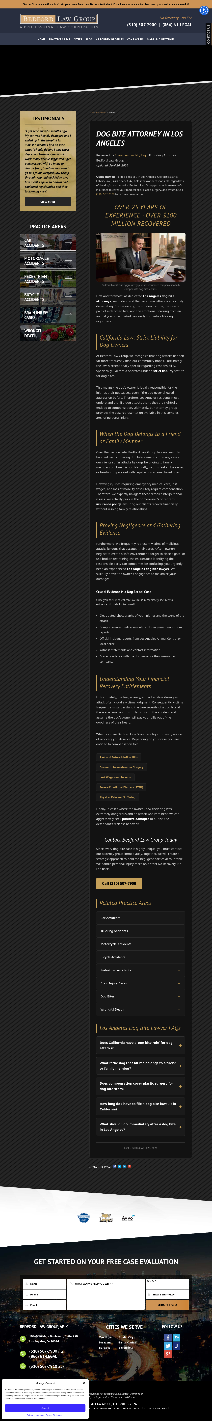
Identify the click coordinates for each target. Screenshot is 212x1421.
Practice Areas (59, 40)
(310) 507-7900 (141, 24)
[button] (83, 1383)
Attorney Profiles (110, 40)
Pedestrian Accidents (141, 970)
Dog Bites (141, 996)
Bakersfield (126, 1347)
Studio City (126, 1337)
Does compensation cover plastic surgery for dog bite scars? (136, 1086)
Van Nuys (105, 1337)
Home (41, 40)
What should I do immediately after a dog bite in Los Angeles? (138, 1127)
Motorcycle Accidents (141, 944)
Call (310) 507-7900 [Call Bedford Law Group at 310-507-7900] (119, 883)
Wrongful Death (141, 1009)
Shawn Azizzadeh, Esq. (131, 155)
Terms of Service (132, 1408)
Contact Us (135, 40)
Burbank (104, 1347)
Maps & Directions (161, 40)
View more (48, 202)
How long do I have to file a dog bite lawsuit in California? (138, 1106)
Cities (78, 40)
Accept (45, 1408)
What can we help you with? (106, 1294)
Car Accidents (141, 918)
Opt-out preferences (35, 1415)
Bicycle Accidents (141, 957)
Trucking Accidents (141, 931)
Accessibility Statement (106, 1408)
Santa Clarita (127, 1342)
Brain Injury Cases (141, 983)
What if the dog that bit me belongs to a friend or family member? (138, 1066)
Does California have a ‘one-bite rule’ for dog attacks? (136, 1045)
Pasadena (105, 1342)
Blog (89, 40)
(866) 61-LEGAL (177, 24)
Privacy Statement (54, 1415)
